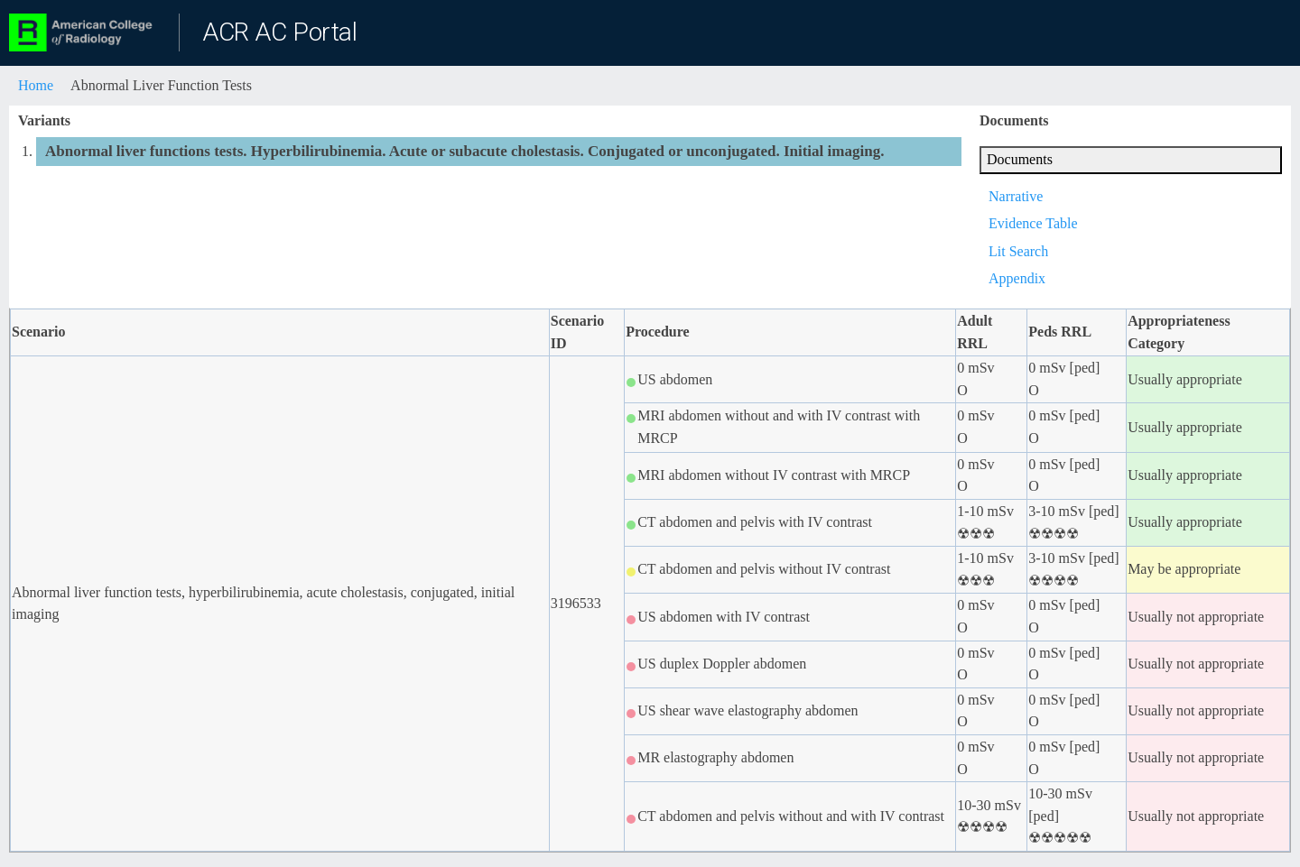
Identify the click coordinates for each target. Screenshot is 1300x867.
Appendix (1017, 278)
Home (35, 85)
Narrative (1016, 196)
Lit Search (1018, 251)
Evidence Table (1033, 223)
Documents (1020, 159)
